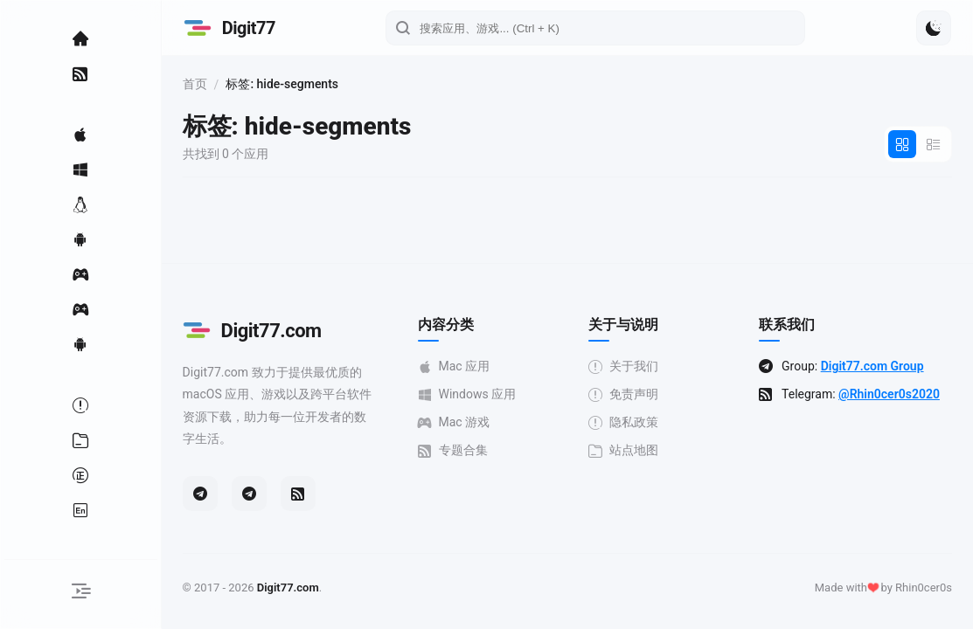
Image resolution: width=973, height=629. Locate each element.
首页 (243, 84)
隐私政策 (647, 422)
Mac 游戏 (487, 422)
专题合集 (486, 450)
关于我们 (647, 366)
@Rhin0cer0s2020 (847, 408)
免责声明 (647, 394)
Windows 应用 (500, 394)
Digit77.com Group (886, 366)
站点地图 (647, 450)
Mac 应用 (487, 366)
